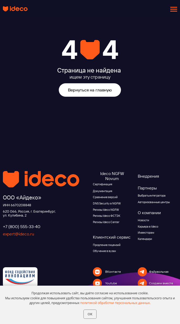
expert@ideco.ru (18, 233)
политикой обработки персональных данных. (115, 303)
